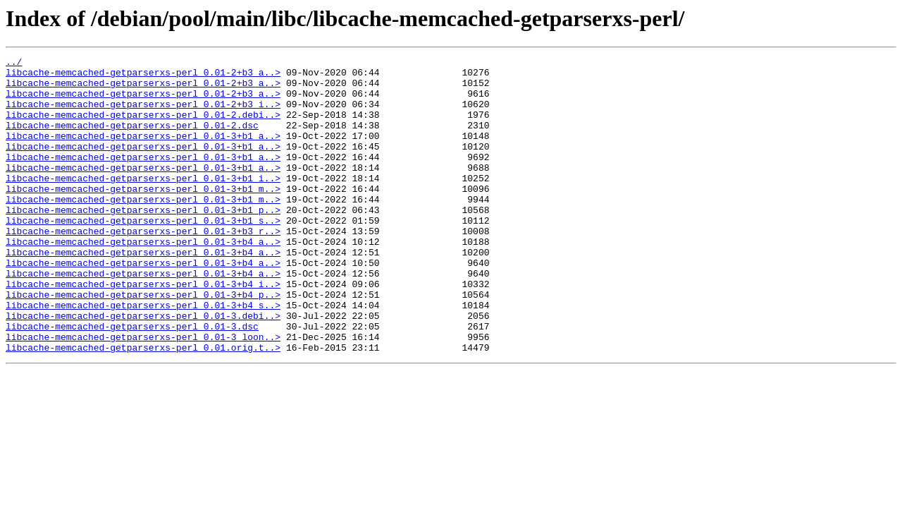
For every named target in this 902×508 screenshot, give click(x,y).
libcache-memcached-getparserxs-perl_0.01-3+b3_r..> (143, 266)
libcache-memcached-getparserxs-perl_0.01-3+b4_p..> (143, 343)
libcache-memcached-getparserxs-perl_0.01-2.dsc (132, 139)
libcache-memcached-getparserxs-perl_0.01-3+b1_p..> (143, 241)
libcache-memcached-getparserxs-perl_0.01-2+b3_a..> (143, 76)
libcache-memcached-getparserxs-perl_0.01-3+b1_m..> (143, 216)
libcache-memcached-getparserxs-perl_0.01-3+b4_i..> (143, 330)
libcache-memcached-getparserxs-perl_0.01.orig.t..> (143, 406)
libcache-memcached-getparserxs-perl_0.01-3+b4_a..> (143, 279)
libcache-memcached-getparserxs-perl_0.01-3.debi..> (143, 368)
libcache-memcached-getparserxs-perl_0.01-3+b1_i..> (143, 203)
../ (14, 63)
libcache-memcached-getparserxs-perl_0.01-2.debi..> (143, 127)
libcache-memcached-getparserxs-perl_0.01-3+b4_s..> (143, 355)
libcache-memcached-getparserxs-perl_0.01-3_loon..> (143, 393)
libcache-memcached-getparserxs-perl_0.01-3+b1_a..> (143, 152)
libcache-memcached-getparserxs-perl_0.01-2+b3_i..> (143, 114)
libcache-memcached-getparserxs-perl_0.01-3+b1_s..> (143, 254)
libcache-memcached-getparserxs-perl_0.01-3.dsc (132, 381)
